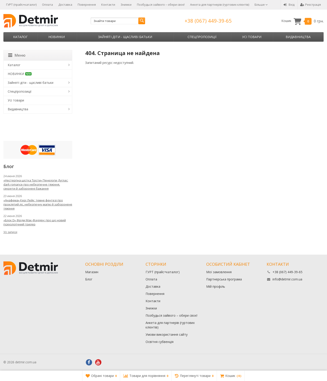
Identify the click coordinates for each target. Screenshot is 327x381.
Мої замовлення (219, 272)
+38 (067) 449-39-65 (208, 20)
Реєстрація (310, 4)
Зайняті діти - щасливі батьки (125, 37)
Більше (261, 4)
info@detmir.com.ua (287, 279)
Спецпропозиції (202, 37)
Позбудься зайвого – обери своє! (161, 4)
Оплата (47, 4)
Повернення (87, 4)
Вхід (289, 4)
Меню (16, 55)
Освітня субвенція (159, 342)
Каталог (20, 37)
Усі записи (10, 232)
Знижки (126, 4)
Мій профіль (215, 286)
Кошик (302, 21)
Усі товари (251, 37)
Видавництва (298, 37)
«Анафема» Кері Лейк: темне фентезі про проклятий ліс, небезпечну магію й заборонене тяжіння (37, 204)
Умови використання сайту (167, 334)
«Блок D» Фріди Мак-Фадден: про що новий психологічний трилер (34, 222)
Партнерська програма (224, 279)
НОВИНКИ (56, 37)
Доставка (65, 4)
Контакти (108, 4)
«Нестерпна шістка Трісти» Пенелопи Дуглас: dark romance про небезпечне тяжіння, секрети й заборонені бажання (35, 184)
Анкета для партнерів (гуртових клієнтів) (219, 4)
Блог (88, 279)
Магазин (91, 272)
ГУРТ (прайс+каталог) (21, 4)
